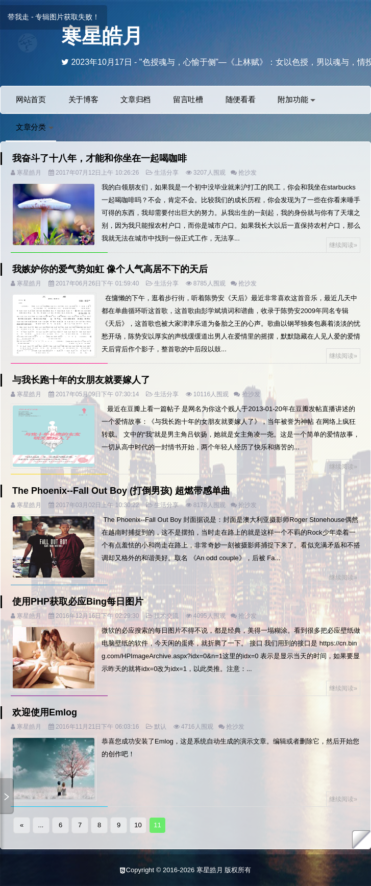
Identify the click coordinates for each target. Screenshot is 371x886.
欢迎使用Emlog (44, 712)
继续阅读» (343, 245)
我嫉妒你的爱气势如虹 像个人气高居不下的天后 (110, 269)
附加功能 (296, 99)
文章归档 (135, 99)
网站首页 (31, 99)
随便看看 (241, 99)
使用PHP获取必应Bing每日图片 (77, 601)
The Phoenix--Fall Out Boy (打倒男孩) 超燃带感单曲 (121, 491)
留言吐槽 (188, 99)
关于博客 (83, 99)
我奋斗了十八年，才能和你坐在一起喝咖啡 (99, 158)
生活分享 (166, 172)
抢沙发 (247, 172)
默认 (160, 726)
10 (137, 825)
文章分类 (35, 127)
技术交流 (166, 615)
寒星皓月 (102, 36)
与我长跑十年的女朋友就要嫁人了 (81, 380)
